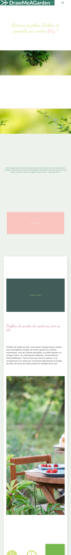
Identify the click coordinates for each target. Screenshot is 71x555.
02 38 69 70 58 (52, 2)
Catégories (35, 223)
